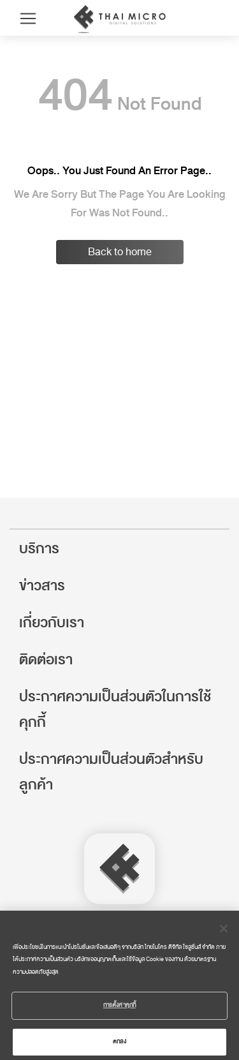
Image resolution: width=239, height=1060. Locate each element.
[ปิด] (224, 934)
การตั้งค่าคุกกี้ (119, 1010)
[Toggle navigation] (28, 18)
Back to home (120, 251)
